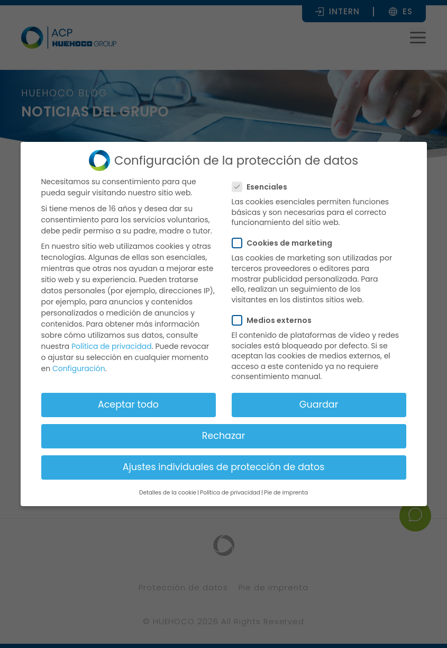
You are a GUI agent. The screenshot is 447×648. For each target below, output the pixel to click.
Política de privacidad (111, 346)
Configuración (78, 368)
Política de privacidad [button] (230, 493)
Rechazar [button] (223, 435)
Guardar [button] (318, 404)
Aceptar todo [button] (128, 404)
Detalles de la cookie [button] (167, 493)
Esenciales (263, 187)
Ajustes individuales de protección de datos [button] (224, 467)
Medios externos (275, 320)
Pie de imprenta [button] (286, 493)
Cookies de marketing (285, 243)
